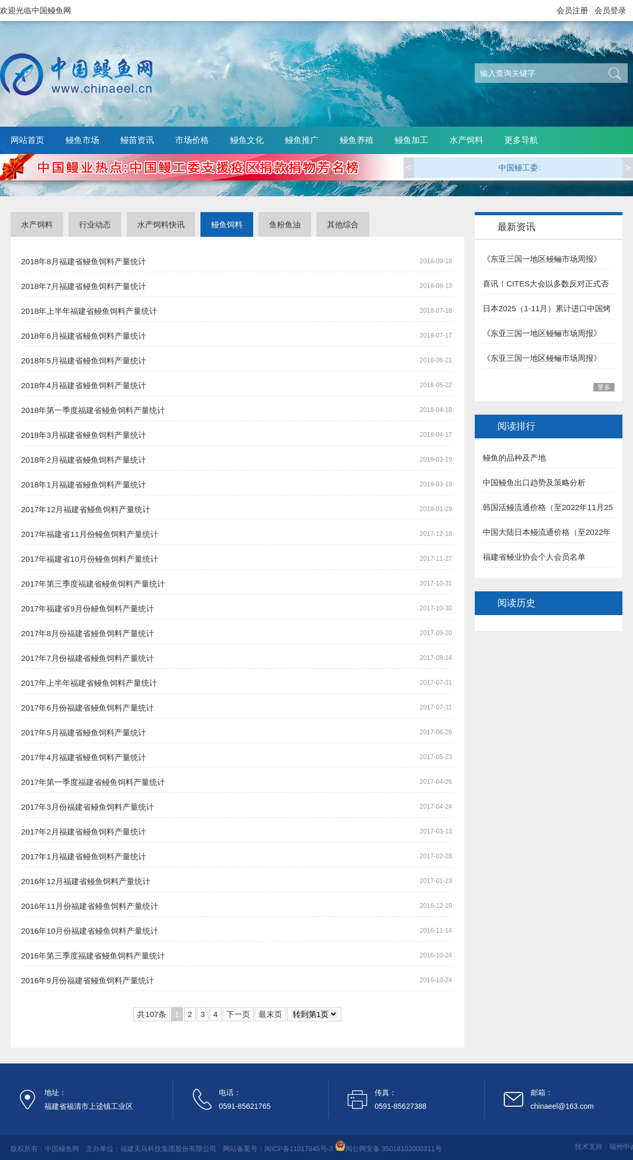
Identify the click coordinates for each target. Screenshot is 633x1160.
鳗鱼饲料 (227, 224)
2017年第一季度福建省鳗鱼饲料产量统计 (93, 782)
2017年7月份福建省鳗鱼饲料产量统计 (87, 658)
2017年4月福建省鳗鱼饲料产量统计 (83, 757)
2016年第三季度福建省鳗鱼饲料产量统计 (93, 955)
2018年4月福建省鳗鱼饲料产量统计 (83, 385)
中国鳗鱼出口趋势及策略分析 (534, 482)
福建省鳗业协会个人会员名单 (534, 556)
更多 (604, 387)
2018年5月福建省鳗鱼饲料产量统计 (83, 360)
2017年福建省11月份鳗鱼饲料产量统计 (89, 534)
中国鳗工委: (519, 167)
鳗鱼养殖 (356, 140)
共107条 (151, 1014)
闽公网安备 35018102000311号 (394, 1149)
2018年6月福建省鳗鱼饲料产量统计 (83, 335)
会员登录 (610, 10)
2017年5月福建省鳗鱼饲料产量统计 (83, 732)
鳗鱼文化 (247, 140)
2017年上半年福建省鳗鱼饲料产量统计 (89, 682)
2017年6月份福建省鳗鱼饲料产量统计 (87, 707)
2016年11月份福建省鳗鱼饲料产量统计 (89, 906)
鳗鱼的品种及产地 (514, 457)
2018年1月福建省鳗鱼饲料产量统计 (83, 484)
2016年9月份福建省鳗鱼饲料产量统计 (87, 980)
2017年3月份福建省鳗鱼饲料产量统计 (87, 806)
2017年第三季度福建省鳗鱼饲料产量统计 (93, 583)
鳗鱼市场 (82, 140)
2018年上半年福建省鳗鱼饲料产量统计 (89, 310)
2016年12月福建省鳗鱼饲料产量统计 (85, 881)
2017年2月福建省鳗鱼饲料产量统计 (83, 831)
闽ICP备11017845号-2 (298, 1149)
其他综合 (343, 224)
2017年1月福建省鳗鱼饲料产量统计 (83, 856)
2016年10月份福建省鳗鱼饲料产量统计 (89, 930)
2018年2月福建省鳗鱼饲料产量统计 (83, 459)
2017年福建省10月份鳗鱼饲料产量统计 (89, 558)
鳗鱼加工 (411, 140)
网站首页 (27, 140)
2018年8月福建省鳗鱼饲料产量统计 (83, 261)
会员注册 (572, 10)
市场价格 (192, 140)
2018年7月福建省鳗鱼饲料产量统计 (83, 286)
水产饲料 (466, 140)
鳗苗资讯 (137, 140)
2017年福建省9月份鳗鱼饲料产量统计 (87, 608)
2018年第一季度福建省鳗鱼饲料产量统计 (93, 410)
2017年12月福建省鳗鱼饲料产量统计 (85, 509)
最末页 (270, 1014)
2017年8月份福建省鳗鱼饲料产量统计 (87, 633)
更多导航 (521, 140)
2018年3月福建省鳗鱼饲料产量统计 (83, 434)
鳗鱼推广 (302, 140)
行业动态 (95, 224)
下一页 (238, 1014)
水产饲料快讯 (161, 224)
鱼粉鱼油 (285, 224)
